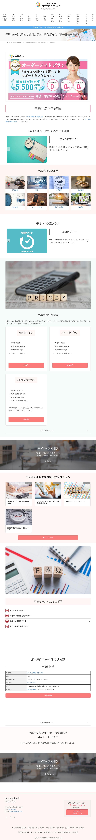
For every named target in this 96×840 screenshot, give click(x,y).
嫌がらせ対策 (59, 207)
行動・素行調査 (45, 17)
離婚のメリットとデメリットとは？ (76, 501)
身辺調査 (59, 190)
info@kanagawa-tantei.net (16, 811)
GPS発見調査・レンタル (69, 18)
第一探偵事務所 (31, 689)
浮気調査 (15, 190)
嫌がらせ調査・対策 (52, 18)
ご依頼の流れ (86, 19)
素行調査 (15, 207)
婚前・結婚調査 (37, 17)
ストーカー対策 (37, 207)
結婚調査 (81, 190)
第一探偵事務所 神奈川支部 (5, 17)
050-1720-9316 (31, 683)
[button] (26, 365)
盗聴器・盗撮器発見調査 (78, 19)
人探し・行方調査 (21, 17)
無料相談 (92, 17)
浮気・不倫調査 (13, 17)
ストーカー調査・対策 (60, 18)
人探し (37, 190)
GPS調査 (81, 207)
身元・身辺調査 (29, 17)
